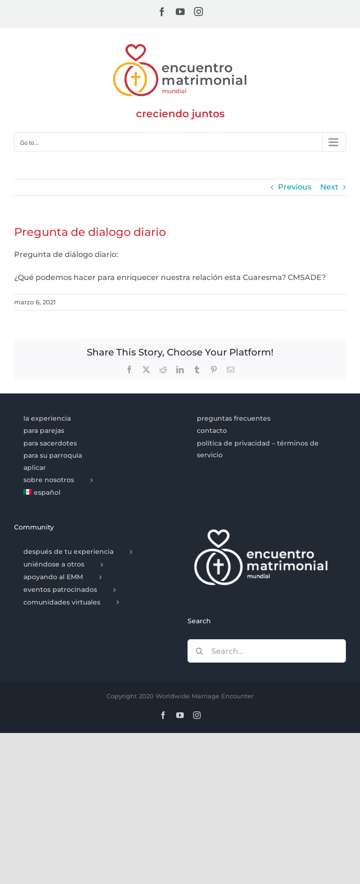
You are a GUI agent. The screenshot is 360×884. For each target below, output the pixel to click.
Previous (294, 186)
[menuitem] (93, 493)
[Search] (199, 651)
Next (329, 186)
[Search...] (267, 651)
